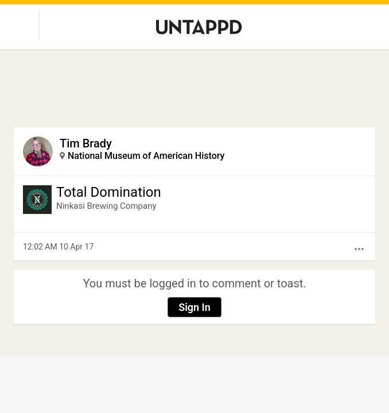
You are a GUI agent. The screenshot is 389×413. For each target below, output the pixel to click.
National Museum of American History (146, 155)
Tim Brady (86, 143)
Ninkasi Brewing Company (106, 206)
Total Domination (108, 192)
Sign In (194, 307)
